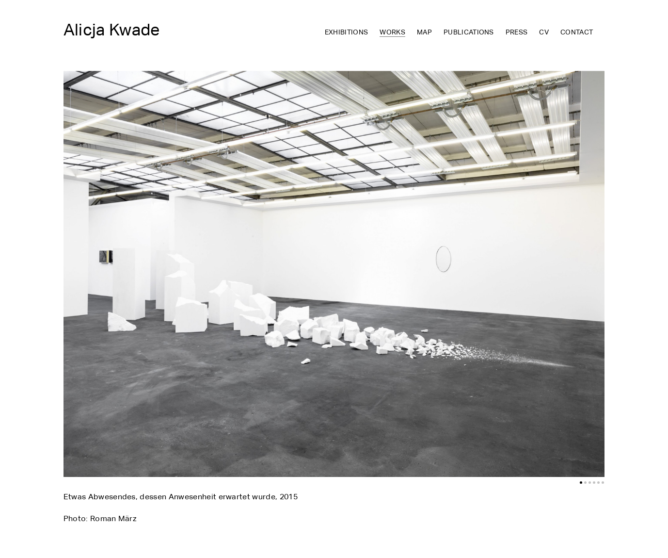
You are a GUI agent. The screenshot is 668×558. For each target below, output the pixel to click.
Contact (576, 32)
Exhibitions (346, 32)
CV (544, 32)
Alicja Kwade (112, 29)
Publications (469, 32)
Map (424, 32)
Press (517, 32)
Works (392, 33)
